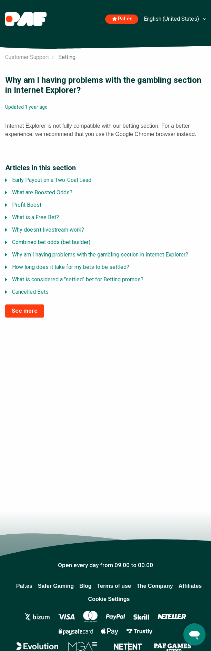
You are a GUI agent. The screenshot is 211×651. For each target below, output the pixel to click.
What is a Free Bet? (35, 217)
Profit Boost (26, 205)
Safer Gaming (56, 586)
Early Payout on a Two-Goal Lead (51, 180)
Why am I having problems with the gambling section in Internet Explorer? (100, 254)
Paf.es (122, 19)
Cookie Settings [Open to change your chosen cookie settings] (109, 599)
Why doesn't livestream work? (48, 229)
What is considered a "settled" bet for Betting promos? (77, 279)
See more (25, 311)
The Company (155, 586)
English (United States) (172, 19)
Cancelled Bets (30, 292)
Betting (67, 57)
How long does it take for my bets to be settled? (70, 267)
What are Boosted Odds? (42, 192)
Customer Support (27, 57)
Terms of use (114, 586)
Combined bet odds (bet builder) (51, 242)
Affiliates (190, 586)
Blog (85, 586)
